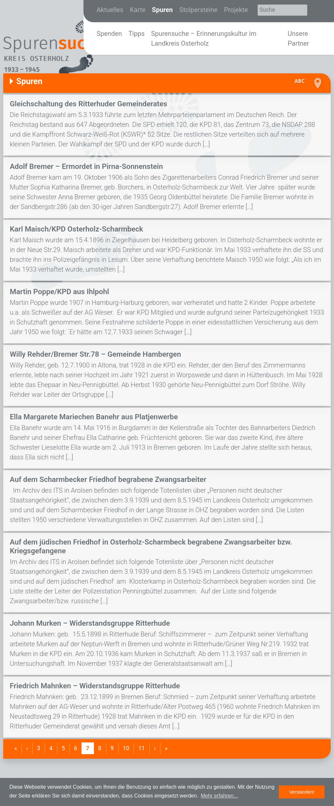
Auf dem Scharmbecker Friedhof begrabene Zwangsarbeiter (108, 479)
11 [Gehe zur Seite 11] (141, 748)
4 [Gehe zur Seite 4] (51, 748)
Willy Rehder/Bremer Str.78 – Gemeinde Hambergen (95, 354)
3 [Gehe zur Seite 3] (38, 748)
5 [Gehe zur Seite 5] (63, 748)
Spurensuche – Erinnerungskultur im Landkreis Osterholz (203, 38)
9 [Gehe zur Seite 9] (112, 748)
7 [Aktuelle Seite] (87, 748)
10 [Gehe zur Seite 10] (126, 748)
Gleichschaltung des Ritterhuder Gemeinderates (88, 103)
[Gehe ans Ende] (166, 748)
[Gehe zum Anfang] (16, 748)
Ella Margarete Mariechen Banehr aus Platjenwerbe (94, 416)
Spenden (109, 33)
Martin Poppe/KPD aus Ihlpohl (59, 291)
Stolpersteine (198, 10)
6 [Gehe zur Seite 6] (75, 748)
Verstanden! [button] (301, 792)
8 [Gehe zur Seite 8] (99, 748)
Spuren (162, 10)
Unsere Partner (298, 38)
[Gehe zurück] (27, 748)
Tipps (137, 33)
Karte (137, 10)
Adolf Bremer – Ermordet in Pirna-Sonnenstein (86, 166)
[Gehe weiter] (154, 748)
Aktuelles (110, 10)
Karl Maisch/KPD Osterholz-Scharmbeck (76, 229)
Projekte (236, 10)
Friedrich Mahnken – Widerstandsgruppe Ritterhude (95, 685)
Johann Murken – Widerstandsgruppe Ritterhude (90, 623)
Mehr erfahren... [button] (219, 796)
